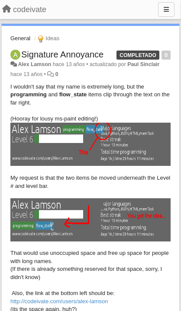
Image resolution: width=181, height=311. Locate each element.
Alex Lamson (34, 64)
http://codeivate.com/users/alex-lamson (59, 301)
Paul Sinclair (143, 64)
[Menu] (166, 9)
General (20, 38)
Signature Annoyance (62, 54)
